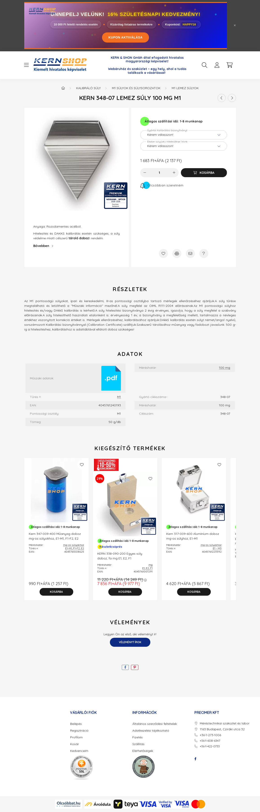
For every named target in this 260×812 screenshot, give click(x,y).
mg (151, 564)
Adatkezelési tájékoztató (150, 731)
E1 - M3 (217, 548)
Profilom (76, 737)
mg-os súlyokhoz (73, 545)
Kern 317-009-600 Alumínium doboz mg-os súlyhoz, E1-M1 (192, 536)
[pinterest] (134, 667)
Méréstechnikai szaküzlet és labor (224, 723)
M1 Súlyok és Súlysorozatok (136, 88)
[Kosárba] (204, 172)
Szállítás (138, 744)
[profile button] (217, 65)
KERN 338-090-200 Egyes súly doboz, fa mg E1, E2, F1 (119, 556)
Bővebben (41, 246)
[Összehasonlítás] (176, 253)
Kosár (74, 744)
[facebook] (125, 667)
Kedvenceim (79, 751)
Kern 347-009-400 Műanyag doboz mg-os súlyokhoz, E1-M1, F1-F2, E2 (55, 536)
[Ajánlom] (190, 253)
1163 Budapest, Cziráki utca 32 (222, 729)
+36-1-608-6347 (210, 740)
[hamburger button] (26, 65)
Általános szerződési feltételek (154, 724)
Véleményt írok (130, 642)
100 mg (224, 368)
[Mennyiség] (159, 172)
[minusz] (144, 172)
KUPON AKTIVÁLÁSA (125, 37)
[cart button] (229, 65)
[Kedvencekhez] (163, 253)
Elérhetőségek (142, 751)
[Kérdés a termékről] (203, 253)
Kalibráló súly (88, 88)
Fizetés (137, 737)
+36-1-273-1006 (210, 735)
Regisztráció (79, 731)
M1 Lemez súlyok (185, 88)
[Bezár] (234, 25)
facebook (195, 758)
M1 (119, 397)
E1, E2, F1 (147, 568)
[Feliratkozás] (162, 185)
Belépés (76, 724)
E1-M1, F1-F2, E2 (74, 548)
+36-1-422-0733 (210, 746)
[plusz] (174, 172)
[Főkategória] (63, 88)
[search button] (204, 65)
